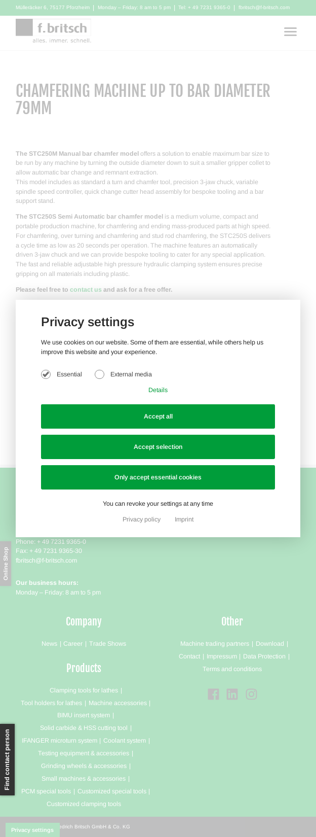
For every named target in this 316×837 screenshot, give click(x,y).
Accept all (158, 416)
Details (158, 390)
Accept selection (158, 446)
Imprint (184, 519)
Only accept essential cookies (158, 477)
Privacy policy (142, 519)
